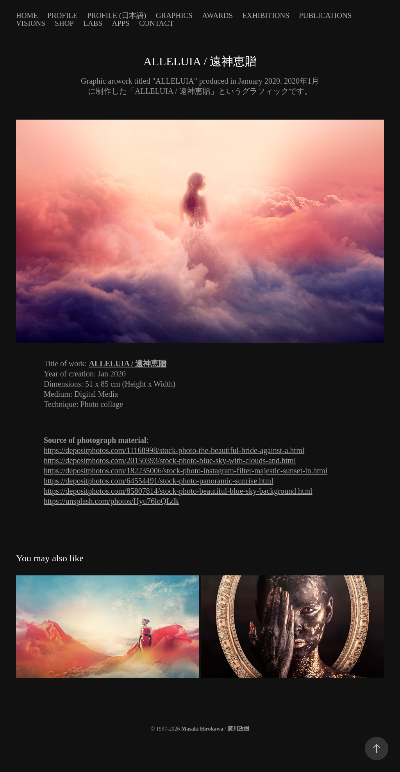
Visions (30, 23)
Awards (217, 15)
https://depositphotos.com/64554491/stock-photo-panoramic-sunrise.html (158, 480)
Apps (120, 23)
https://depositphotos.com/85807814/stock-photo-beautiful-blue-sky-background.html (178, 491)
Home (27, 15)
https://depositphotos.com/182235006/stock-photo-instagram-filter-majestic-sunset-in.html (185, 470)
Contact (156, 23)
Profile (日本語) (116, 15)
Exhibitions (265, 15)
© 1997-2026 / (200, 729)
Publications (325, 15)
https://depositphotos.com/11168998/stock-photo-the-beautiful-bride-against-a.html (174, 450)
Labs (92, 23)
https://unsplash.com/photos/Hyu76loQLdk (111, 501)
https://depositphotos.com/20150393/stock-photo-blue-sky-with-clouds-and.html (170, 460)
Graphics (174, 15)
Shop (64, 23)
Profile (62, 15)
